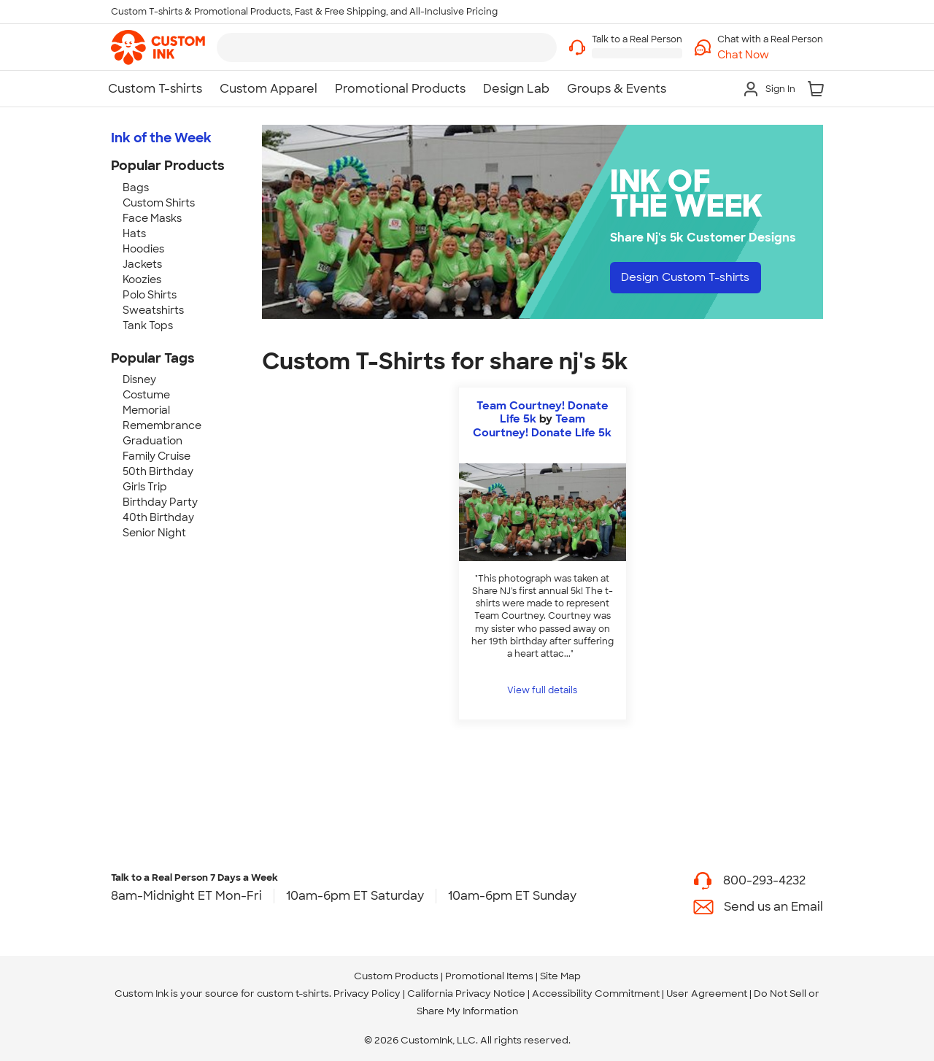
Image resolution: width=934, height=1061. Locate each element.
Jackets (142, 264)
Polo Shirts (150, 294)
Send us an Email (773, 906)
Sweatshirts (153, 310)
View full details (542, 690)
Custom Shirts (159, 202)
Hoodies (143, 248)
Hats (134, 233)
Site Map (560, 976)
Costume (146, 394)
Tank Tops (148, 325)
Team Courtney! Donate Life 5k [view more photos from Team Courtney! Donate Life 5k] (542, 425)
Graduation (152, 440)
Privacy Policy (367, 993)
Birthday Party (160, 502)
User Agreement (706, 993)
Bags (136, 187)
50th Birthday (158, 471)
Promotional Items (489, 976)
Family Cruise (156, 456)
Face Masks (152, 218)
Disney (139, 379)
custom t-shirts (293, 993)
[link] (158, 47)
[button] (770, 55)
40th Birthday (158, 517)
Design (691, 277)
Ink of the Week (161, 138)
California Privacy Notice (466, 993)
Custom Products (396, 976)
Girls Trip (145, 486)
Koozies (142, 279)
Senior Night (154, 532)
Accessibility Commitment (596, 993)
